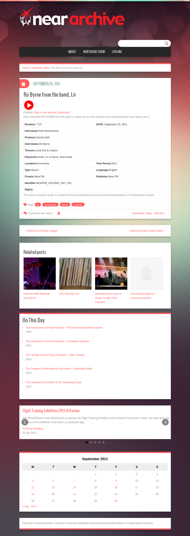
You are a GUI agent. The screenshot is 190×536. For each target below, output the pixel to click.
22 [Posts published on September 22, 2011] (95, 494)
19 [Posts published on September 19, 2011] (32, 494)
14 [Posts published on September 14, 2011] (74, 487)
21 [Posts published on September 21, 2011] (74, 494)
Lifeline (117, 51)
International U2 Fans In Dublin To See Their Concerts (108, 298)
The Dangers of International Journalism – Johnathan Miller (59, 368)
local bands (50, 204)
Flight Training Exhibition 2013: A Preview (51, 411)
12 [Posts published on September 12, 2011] (32, 487)
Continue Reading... (34, 428)
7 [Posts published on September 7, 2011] (74, 480)
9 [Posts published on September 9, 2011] (116, 480)
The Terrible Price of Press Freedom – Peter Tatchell (55, 355)
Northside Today (94, 51)
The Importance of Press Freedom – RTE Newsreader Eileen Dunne (64, 327)
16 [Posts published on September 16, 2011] (116, 487)
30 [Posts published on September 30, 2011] (116, 500)
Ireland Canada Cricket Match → (148, 230)
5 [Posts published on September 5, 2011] (32, 480)
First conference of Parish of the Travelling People (54, 382)
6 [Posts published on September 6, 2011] (53, 480)
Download (63, 112)
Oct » (34, 506)
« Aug (26, 506)
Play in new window (45, 112)
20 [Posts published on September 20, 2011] (53, 494)
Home (26, 67)
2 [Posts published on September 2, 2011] (116, 474)
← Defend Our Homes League (41, 230)
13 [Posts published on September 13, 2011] (53, 487)
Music (65, 204)
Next (165, 422)
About (72, 51)
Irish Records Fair (69, 293)
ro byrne (78, 204)
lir (38, 204)
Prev (24, 422)
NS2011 (159, 213)
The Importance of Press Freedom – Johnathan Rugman (57, 341)
